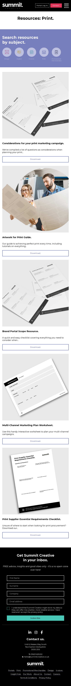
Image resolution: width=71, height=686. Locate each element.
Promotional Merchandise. (34, 670)
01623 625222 (36, 654)
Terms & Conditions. (28, 678)
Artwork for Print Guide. (16, 237)
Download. (35, 159)
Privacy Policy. (45, 678)
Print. (18, 670)
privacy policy (37, 612)
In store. (59, 670)
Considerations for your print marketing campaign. (33, 143)
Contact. (56, 5)
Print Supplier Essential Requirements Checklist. (31, 519)
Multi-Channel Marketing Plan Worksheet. (27, 425)
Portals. (11, 670)
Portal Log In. (42, 5)
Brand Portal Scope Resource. (20, 331)
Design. (51, 670)
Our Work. (27, 674)
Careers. (56, 674)
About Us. (38, 674)
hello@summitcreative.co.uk (36, 657)
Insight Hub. (16, 674)
